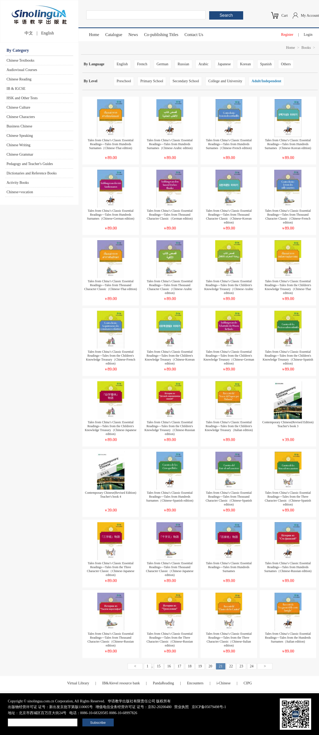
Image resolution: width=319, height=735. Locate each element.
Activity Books (18, 183)
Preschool (124, 81)
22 (231, 666)
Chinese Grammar (20, 154)
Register (287, 35)
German (162, 64)
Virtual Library (78, 683)
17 (179, 666)
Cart (284, 15)
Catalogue (113, 34)
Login (308, 35)
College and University (225, 81)
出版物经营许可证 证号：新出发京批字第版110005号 (50, 707)
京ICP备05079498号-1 (209, 707)
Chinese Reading (19, 79)
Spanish (266, 64)
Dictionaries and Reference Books (32, 173)
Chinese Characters (21, 117)
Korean (245, 64)
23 (241, 666)
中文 (29, 33)
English (47, 33)
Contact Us (194, 34)
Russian (183, 64)
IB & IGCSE (16, 89)
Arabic (203, 64)
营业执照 (181, 707)
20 (210, 666)
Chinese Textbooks (20, 60)
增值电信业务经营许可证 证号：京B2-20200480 (133, 707)
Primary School (151, 81)
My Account (310, 15)
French (142, 64)
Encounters (195, 683)
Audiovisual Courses (22, 70)
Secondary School (186, 81)
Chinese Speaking (20, 136)
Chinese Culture (18, 107)
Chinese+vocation (20, 192)
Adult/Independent (266, 81)
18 (190, 666)
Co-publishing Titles (161, 34)
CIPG (247, 683)
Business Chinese (19, 126)
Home (94, 34)
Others (286, 64)
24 (252, 666)
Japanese (224, 64)
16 (169, 666)
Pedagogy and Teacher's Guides (30, 164)
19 (200, 666)
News (133, 34)
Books (306, 48)
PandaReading (163, 683)
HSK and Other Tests (22, 98)
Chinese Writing (18, 145)
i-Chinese (224, 683)
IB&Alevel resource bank (121, 683)
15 (159, 666)
